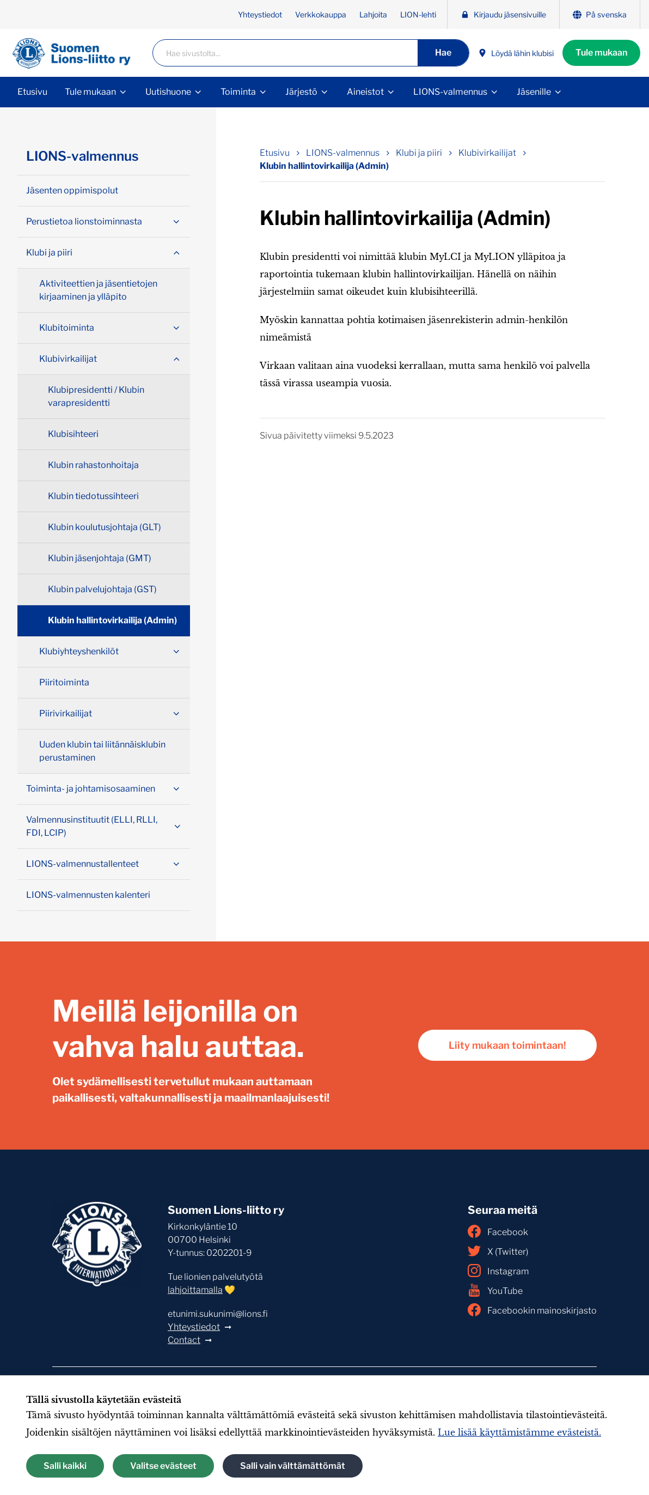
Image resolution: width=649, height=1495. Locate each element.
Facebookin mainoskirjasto (532, 1309)
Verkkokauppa (320, 14)
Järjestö (301, 92)
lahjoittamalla (195, 1290)
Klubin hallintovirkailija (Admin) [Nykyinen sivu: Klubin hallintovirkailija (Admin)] (324, 166)
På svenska (600, 14)
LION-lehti (418, 14)
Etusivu (32, 92)
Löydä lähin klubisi (516, 53)
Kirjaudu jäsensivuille (503, 14)
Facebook (498, 1231)
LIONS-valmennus (450, 92)
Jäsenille (534, 92)
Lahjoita (373, 14)
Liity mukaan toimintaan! (507, 1045)
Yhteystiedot (260, 14)
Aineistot (365, 92)
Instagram (498, 1270)
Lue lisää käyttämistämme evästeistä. (519, 1432)
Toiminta (238, 92)
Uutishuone (168, 92)
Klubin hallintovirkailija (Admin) (112, 620)
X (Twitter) (498, 1250)
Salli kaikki (65, 1466)
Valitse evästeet (163, 1466)
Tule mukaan (601, 52)
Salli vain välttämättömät (292, 1466)
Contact (184, 1340)
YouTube (495, 1290)
